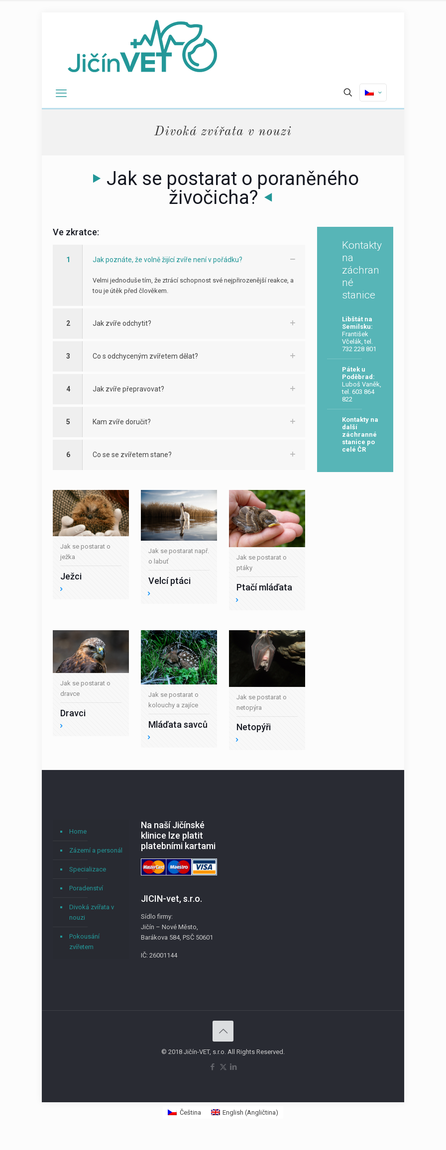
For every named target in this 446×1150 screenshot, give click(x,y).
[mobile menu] (61, 93)
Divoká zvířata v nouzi (91, 912)
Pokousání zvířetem (84, 942)
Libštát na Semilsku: (357, 322)
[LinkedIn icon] (233, 1066)
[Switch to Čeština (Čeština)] (184, 1112)
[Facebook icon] (213, 1066)
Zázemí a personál (95, 850)
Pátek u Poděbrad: (358, 373)
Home (78, 831)
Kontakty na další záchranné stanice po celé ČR (360, 434)
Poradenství (86, 888)
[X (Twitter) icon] (223, 1066)
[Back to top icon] (223, 1031)
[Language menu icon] (373, 92)
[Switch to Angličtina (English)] (244, 1112)
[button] (179, 275)
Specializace (87, 869)
